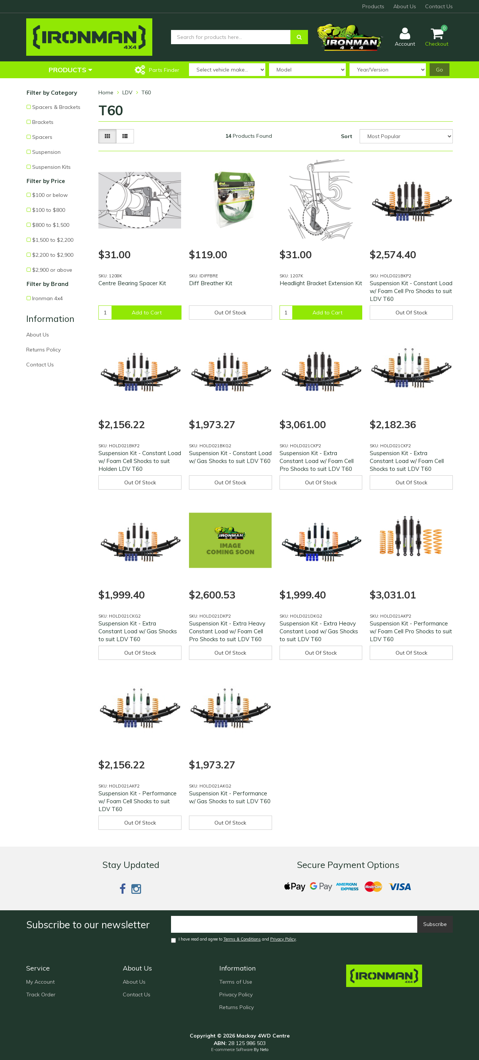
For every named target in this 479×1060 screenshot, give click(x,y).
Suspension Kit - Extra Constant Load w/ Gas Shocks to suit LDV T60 (137, 631)
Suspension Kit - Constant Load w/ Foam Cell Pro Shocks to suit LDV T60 (411, 291)
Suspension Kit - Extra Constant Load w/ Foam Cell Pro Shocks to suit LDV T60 (317, 461)
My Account (40, 981)
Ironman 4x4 (47, 298)
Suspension (46, 152)
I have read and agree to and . (234, 939)
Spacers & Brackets (56, 107)
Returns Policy (43, 349)
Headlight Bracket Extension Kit (321, 283)
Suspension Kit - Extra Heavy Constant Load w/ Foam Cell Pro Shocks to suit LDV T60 (227, 631)
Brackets (43, 122)
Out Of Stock (230, 312)
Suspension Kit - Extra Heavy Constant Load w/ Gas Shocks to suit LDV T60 (319, 631)
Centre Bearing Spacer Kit (132, 283)
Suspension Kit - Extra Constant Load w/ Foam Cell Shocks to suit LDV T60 (407, 461)
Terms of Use (235, 981)
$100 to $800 (48, 210)
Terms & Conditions (242, 939)
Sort (346, 136)
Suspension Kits (51, 167)
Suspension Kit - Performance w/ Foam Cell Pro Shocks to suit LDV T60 (411, 631)
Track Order (40, 994)
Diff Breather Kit (210, 283)
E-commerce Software (232, 1049)
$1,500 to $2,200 (52, 240)
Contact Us (439, 6)
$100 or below (50, 195)
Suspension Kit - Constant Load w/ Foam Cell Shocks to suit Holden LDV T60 (139, 461)
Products (373, 6)
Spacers (42, 137)
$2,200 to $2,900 (52, 255)
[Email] (294, 924)
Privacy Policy (283, 939)
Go (439, 69)
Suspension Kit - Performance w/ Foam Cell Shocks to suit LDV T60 (137, 801)
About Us (404, 6)
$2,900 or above (52, 269)
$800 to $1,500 (50, 225)
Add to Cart (147, 312)
